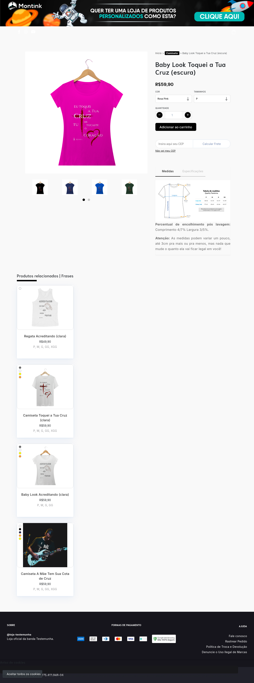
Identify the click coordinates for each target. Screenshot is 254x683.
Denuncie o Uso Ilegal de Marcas (224, 652)
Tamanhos (200, 91)
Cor (157, 91)
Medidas (168, 171)
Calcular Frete (212, 144)
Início (158, 53)
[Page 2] (89, 200)
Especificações (193, 171)
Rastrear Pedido (236, 641)
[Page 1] (84, 200)
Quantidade (162, 108)
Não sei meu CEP (165, 150)
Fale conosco (238, 636)
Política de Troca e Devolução (226, 646)
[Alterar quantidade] (173, 115)
